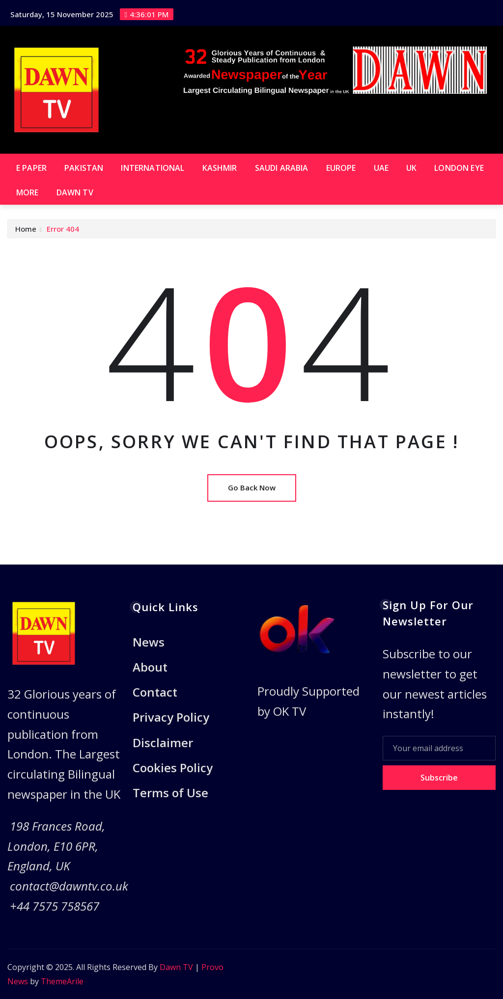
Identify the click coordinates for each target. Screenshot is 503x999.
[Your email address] (439, 748)
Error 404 (63, 229)
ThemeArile (62, 981)
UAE (381, 167)
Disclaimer (163, 742)
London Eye (459, 167)
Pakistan (83, 167)
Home (25, 229)
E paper (31, 167)
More (27, 192)
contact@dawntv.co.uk (69, 886)
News (149, 642)
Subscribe (439, 777)
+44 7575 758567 (54, 906)
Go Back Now (252, 487)
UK (411, 167)
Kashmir (219, 167)
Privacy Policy (171, 717)
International (152, 167)
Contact (155, 692)
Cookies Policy (173, 767)
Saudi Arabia (281, 167)
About (150, 667)
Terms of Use (170, 792)
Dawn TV (74, 192)
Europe (341, 167)
